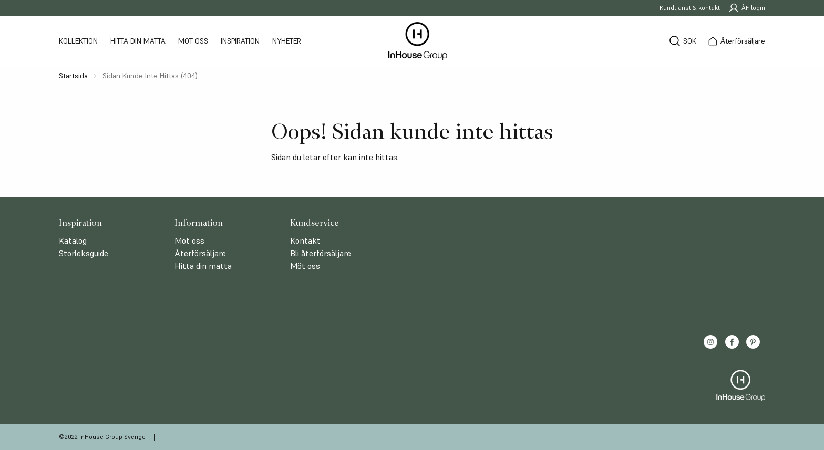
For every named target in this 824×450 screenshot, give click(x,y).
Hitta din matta (138, 41)
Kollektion (78, 41)
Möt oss (193, 41)
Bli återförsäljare (320, 253)
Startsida (73, 75)
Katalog (73, 240)
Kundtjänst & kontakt (690, 8)
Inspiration (240, 41)
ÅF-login (746, 8)
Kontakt (305, 240)
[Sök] (682, 41)
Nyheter (286, 41)
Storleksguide (83, 253)
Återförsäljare (200, 253)
